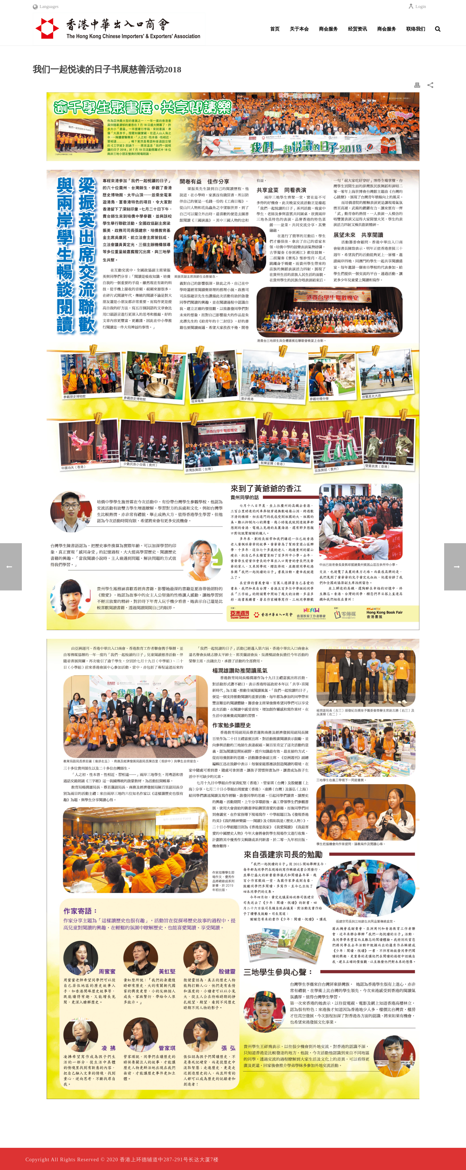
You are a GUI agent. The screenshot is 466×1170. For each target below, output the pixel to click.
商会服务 (328, 29)
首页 (275, 29)
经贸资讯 (357, 29)
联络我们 (415, 29)
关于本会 (299, 29)
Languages (46, 6)
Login (417, 6)
